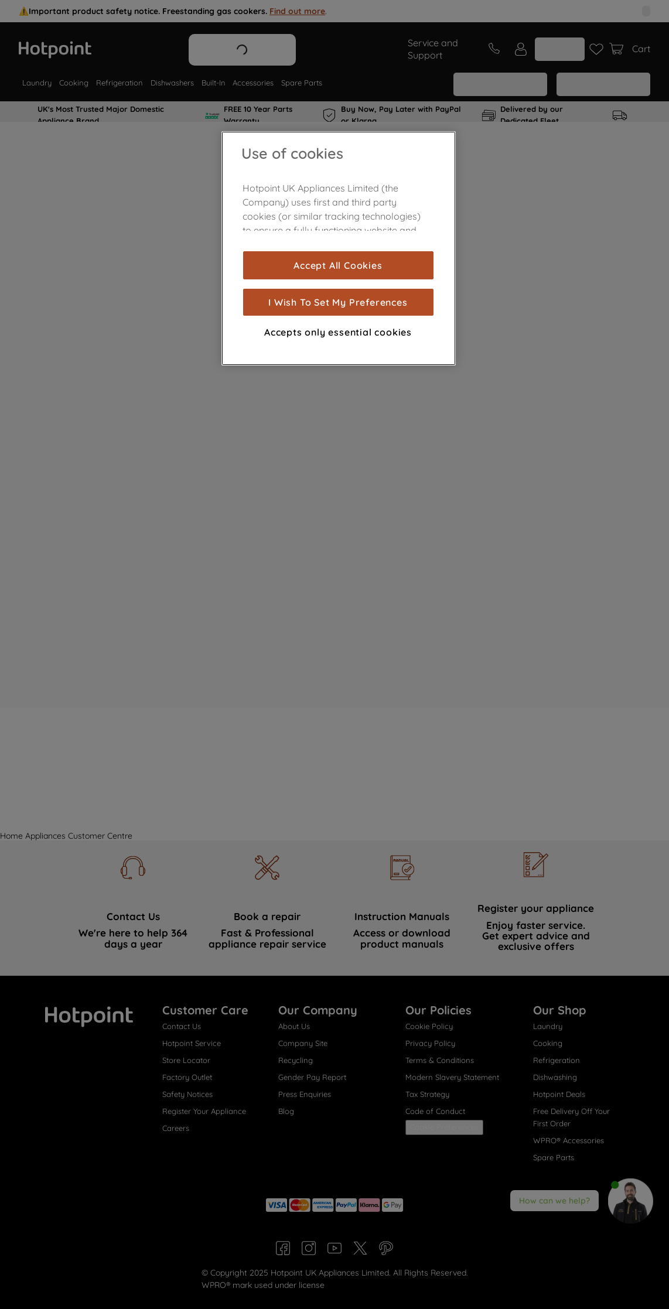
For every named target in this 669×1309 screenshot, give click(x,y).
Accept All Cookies (337, 265)
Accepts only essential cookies (338, 332)
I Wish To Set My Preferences (337, 302)
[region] (338, 248)
